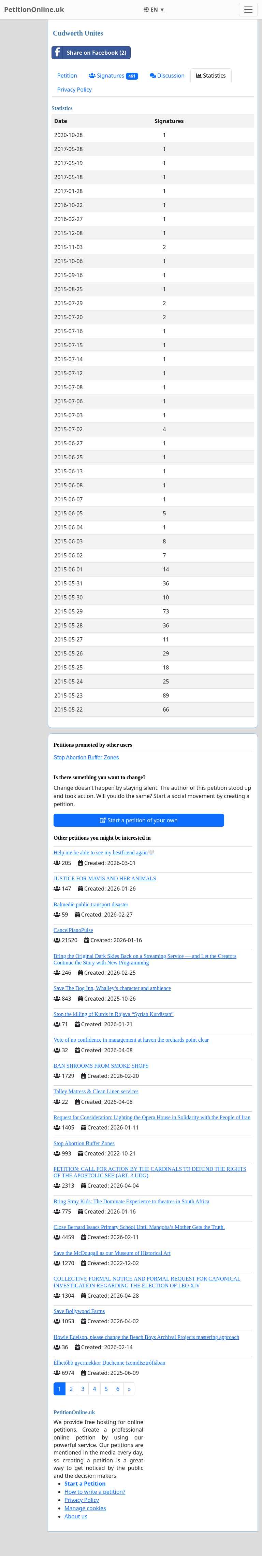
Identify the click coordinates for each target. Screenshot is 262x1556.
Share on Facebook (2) (89, 52)
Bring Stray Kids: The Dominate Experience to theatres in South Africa (131, 1201)
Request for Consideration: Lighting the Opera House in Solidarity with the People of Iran (152, 1117)
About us (75, 1516)
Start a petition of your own (138, 820)
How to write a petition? (94, 1492)
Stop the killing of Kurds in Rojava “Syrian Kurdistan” (114, 1014)
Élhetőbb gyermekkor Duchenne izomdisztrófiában (109, 1363)
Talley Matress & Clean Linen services (96, 1091)
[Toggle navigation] (248, 9)
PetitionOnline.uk (34, 9)
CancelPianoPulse (73, 930)
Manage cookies (85, 1508)
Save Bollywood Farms (79, 1311)
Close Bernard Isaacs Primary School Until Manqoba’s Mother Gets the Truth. (139, 1227)
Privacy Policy (74, 89)
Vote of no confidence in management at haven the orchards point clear (131, 1040)
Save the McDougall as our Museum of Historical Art (112, 1253)
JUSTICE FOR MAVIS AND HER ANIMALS (105, 878)
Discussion (167, 75)
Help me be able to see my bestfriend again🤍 (104, 852)
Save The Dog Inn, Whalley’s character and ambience (112, 988)
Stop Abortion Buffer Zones (86, 757)
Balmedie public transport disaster (91, 904)
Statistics (211, 75)
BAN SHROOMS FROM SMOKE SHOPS (101, 1066)
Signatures (113, 76)
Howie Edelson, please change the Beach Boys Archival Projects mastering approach (146, 1337)
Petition (67, 75)
